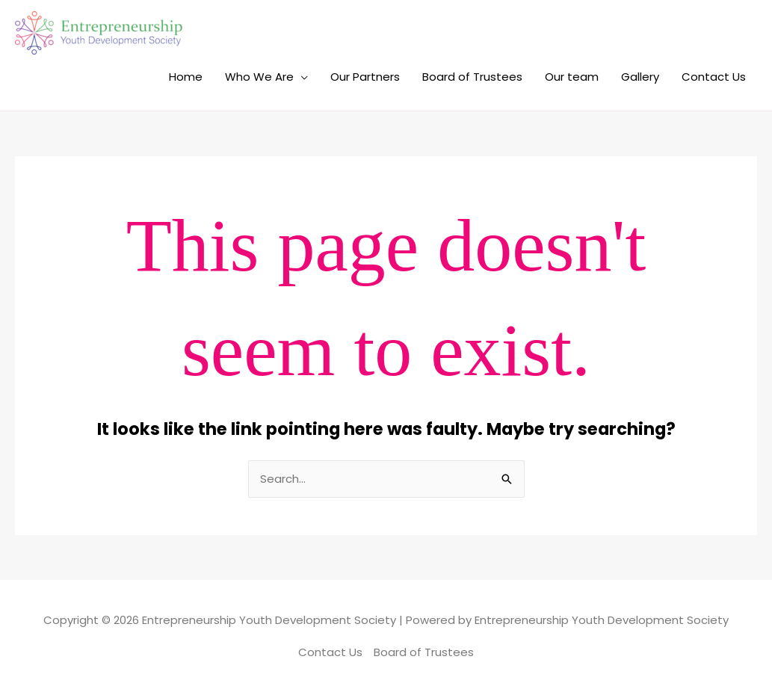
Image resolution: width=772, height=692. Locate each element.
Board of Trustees (472, 76)
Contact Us (714, 76)
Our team (572, 76)
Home (186, 76)
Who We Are (259, 76)
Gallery (640, 76)
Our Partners (365, 76)
